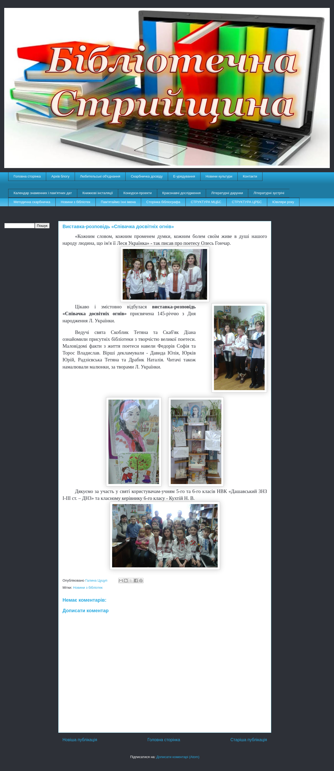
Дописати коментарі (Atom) (177, 757)
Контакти (250, 176)
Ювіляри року (283, 202)
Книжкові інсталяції (97, 193)
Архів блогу (60, 176)
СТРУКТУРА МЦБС (206, 202)
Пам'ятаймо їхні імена (118, 202)
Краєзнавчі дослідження (181, 193)
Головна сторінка (27, 176)
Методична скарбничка (32, 202)
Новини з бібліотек (75, 202)
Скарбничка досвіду (147, 176)
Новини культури (219, 176)
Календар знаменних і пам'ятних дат (43, 193)
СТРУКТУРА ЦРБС (247, 202)
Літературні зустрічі (269, 193)
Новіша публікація (80, 740)
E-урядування (184, 176)
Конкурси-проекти (137, 193)
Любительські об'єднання (100, 176)
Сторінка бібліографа (163, 202)
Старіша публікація (249, 740)
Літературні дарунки (227, 193)
